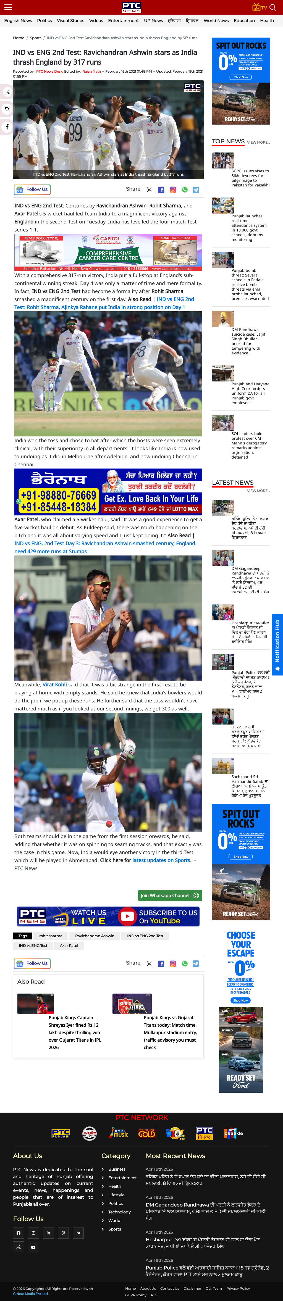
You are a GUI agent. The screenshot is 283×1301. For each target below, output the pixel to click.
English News (18, 20)
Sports (35, 38)
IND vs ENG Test (33, 945)
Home (18, 38)
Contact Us (169, 1288)
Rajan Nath (91, 71)
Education (244, 20)
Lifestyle (112, 1194)
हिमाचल (192, 20)
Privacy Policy (238, 1288)
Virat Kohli (55, 684)
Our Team (214, 1288)
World (110, 1220)
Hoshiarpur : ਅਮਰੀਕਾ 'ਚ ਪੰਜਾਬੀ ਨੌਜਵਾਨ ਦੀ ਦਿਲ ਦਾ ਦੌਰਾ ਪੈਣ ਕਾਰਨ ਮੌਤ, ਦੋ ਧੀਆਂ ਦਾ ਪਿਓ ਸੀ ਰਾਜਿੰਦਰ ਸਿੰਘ (250, 632)
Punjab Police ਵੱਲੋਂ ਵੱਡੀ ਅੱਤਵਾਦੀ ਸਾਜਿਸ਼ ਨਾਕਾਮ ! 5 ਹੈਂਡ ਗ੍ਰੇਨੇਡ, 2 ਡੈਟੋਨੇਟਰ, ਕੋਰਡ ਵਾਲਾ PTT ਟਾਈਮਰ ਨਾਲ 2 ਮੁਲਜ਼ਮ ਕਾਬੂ (251, 684)
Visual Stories (70, 20)
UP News (153, 20)
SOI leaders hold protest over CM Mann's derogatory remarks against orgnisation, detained (249, 445)
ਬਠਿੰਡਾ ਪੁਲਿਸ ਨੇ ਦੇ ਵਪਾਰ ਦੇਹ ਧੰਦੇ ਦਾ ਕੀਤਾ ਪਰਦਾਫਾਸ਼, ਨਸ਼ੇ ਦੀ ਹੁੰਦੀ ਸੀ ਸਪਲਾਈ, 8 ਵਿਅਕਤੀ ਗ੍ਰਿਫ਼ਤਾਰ (250, 528)
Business (113, 1169)
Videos (96, 20)
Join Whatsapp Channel (171, 895)
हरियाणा (174, 20)
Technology (116, 1212)
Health (267, 20)
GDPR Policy (135, 1295)
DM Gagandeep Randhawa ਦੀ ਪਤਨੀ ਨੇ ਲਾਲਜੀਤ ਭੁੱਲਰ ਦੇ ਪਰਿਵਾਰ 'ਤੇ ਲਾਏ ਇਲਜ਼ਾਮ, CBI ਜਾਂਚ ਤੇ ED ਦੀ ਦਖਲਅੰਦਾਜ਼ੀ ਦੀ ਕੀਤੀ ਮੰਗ (250, 580)
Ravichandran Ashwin (94, 936)
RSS (154, 1295)
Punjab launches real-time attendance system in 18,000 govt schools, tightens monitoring (249, 227)
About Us (148, 1288)
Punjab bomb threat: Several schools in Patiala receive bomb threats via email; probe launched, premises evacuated (250, 284)
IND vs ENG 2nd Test (145, 936)
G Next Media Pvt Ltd (30, 1294)
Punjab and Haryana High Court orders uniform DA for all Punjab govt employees (250, 393)
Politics (44, 20)
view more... (258, 142)
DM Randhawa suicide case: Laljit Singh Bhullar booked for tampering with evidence (248, 341)
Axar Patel (69, 945)
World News (216, 20)
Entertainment (123, 20)
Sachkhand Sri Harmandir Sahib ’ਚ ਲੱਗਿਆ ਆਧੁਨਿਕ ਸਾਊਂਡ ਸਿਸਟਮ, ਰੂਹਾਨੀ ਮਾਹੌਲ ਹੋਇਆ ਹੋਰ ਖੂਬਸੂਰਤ (250, 786)
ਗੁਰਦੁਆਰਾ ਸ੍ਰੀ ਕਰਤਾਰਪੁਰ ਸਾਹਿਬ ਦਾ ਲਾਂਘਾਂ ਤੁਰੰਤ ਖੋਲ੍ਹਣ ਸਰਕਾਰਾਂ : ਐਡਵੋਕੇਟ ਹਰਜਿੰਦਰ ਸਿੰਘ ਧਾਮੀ (248, 736)
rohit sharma (50, 936)
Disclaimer (192, 1288)
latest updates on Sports (161, 860)
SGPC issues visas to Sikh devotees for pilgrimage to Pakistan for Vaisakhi (251, 178)
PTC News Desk (49, 71)
